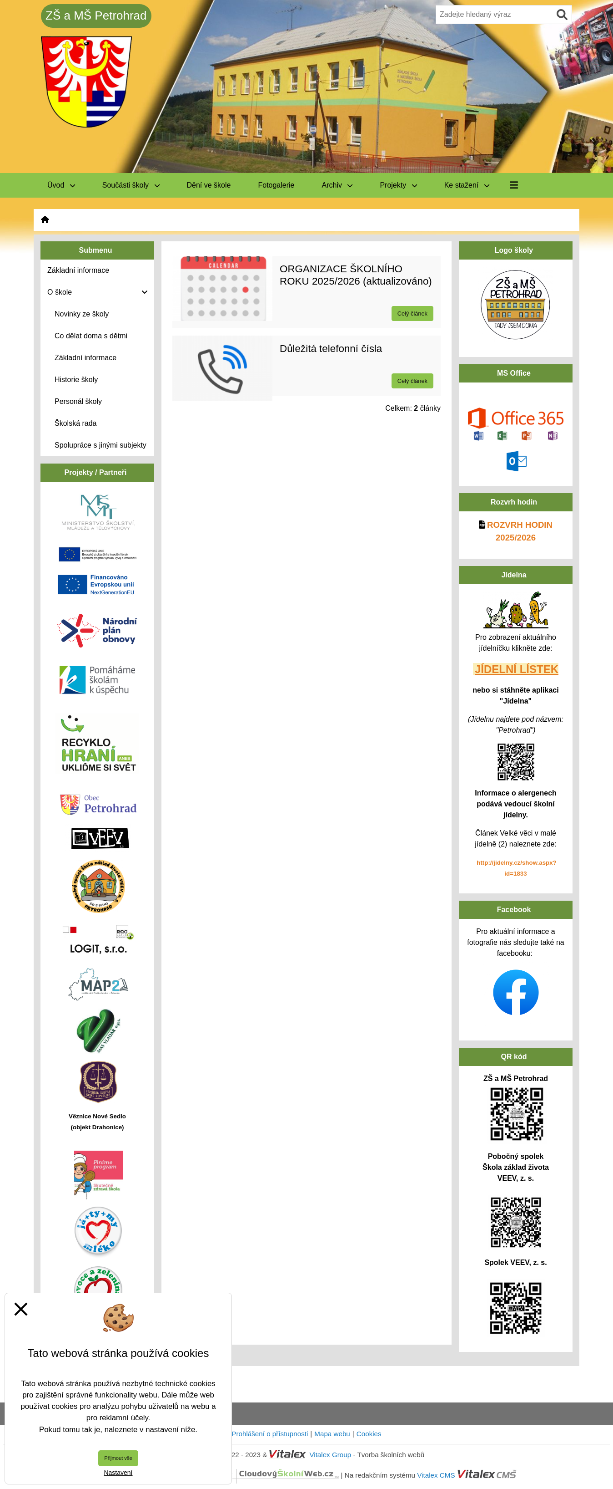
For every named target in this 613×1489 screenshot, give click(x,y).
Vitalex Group (330, 1454)
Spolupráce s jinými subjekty (100, 445)
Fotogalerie (276, 185)
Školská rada (76, 423)
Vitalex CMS (436, 1475)
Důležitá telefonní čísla (331, 348)
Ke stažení (466, 185)
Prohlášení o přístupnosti (269, 1434)
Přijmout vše (118, 1458)
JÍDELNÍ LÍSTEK (516, 669)
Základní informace (85, 358)
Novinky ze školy (82, 314)
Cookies (369, 1434)
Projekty (398, 185)
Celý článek (412, 313)
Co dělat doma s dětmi (91, 336)
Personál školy (78, 401)
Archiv (337, 185)
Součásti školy (131, 185)
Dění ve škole (209, 185)
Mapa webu (332, 1434)
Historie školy (76, 379)
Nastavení (118, 1472)
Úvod (61, 185)
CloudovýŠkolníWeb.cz (250, 1475)
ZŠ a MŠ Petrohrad (96, 15)
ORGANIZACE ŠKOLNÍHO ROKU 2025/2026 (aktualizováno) (356, 275)
